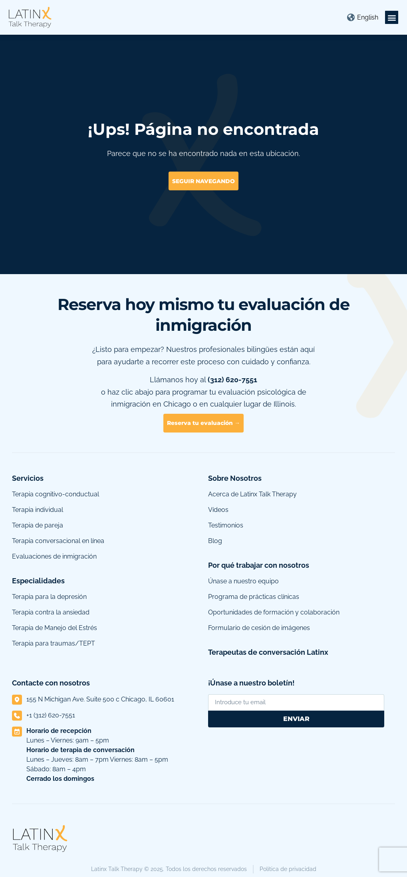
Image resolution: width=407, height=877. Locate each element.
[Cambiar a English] (367, 17)
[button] (391, 17)
